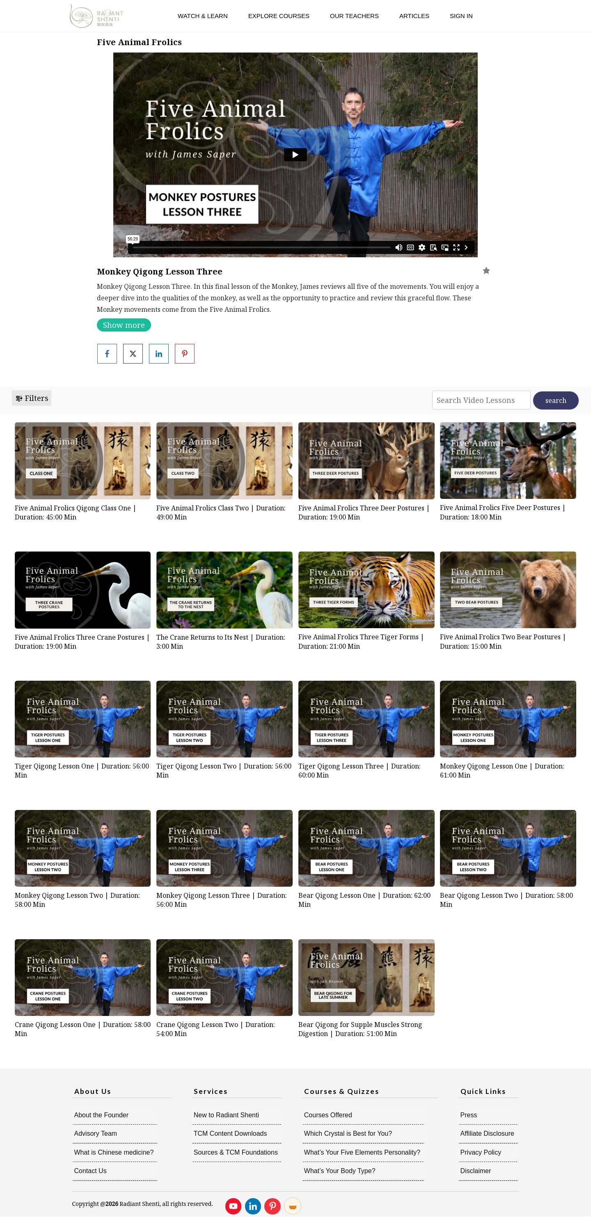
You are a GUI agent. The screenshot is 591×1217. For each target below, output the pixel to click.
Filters (31, 398)
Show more (124, 325)
